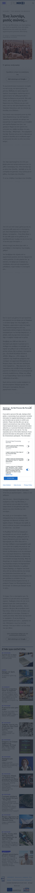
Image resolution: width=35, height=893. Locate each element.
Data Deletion (7, 485)
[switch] (27, 446)
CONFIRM (10, 478)
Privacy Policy (28, 485)
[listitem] (17, 442)
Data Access (17, 485)
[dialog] (17, 446)
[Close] (31, 408)
